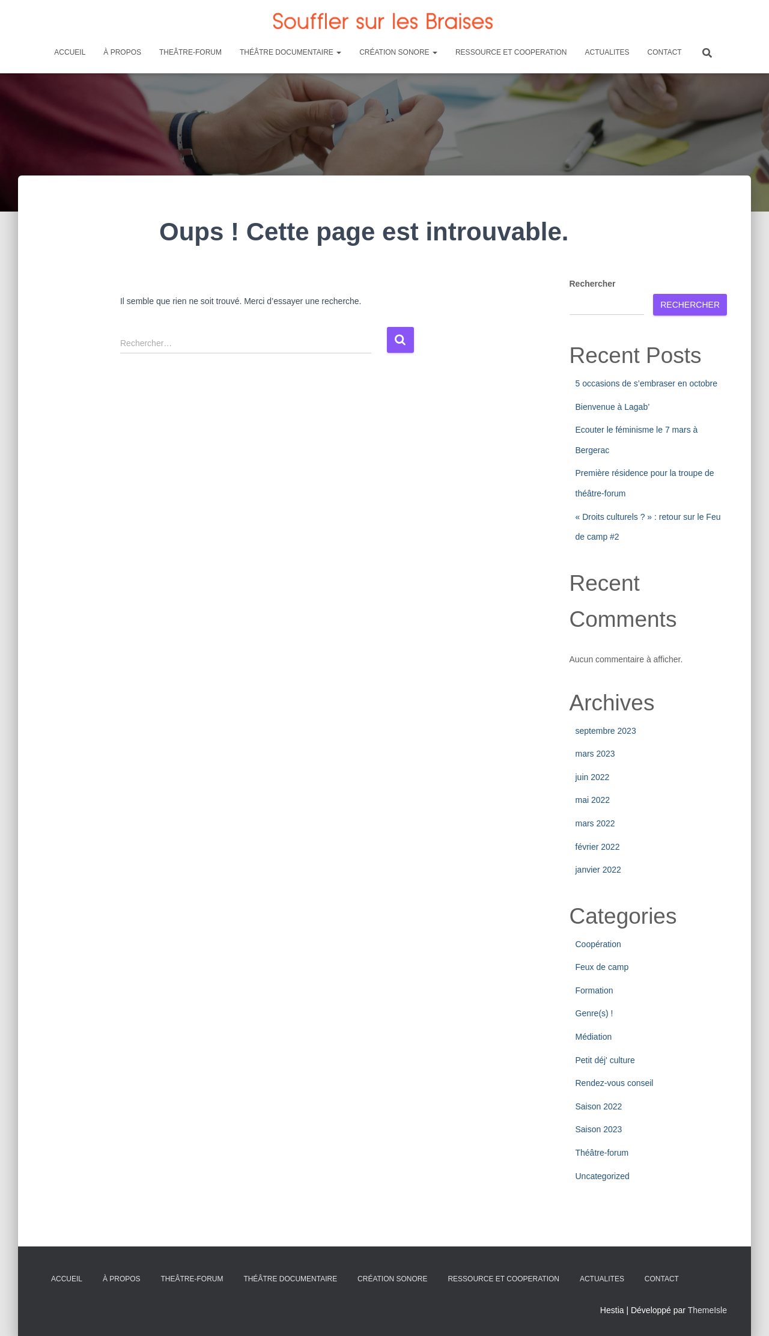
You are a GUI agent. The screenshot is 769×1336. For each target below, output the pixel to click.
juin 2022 (593, 777)
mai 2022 (593, 800)
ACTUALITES (607, 52)
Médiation (594, 1037)
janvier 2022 (598, 869)
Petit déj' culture (605, 1060)
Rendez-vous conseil (615, 1083)
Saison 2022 (599, 1106)
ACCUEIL (69, 52)
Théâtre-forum (602, 1153)
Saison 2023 (599, 1129)
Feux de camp (602, 967)
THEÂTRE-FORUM (190, 52)
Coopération (598, 944)
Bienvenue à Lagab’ (613, 407)
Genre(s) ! (594, 1013)
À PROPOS (122, 52)
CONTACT (665, 52)
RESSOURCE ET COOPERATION (511, 52)
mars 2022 (595, 823)
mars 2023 (595, 753)
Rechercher (593, 283)
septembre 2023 (606, 731)
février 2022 (598, 847)
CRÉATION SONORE (398, 52)
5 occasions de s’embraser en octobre (647, 383)
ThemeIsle (707, 1310)
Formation (594, 990)
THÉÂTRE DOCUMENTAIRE (290, 52)
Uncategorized (603, 1176)
